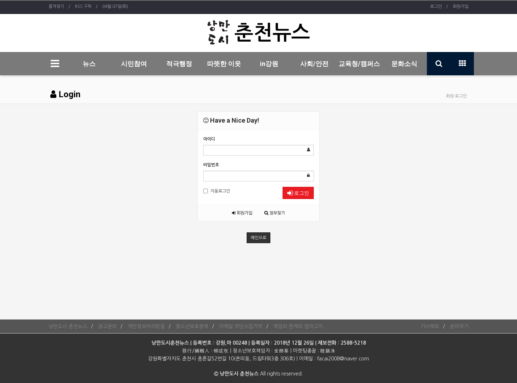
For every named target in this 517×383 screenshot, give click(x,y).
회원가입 (461, 6)
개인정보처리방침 (146, 326)
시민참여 (134, 63)
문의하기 (459, 326)
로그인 (436, 6)
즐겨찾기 (56, 6)
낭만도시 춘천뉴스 (67, 326)
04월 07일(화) (115, 6)
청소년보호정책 (192, 326)
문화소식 (404, 63)
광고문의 (107, 326)
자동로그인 (216, 191)
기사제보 (429, 326)
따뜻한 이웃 (224, 63)
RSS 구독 (83, 6)
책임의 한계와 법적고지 (298, 326)
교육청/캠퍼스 (359, 63)
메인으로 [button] (258, 238)
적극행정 (179, 63)
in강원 (269, 63)
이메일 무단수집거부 (240, 326)
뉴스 (89, 63)
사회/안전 (314, 63)
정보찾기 (274, 213)
